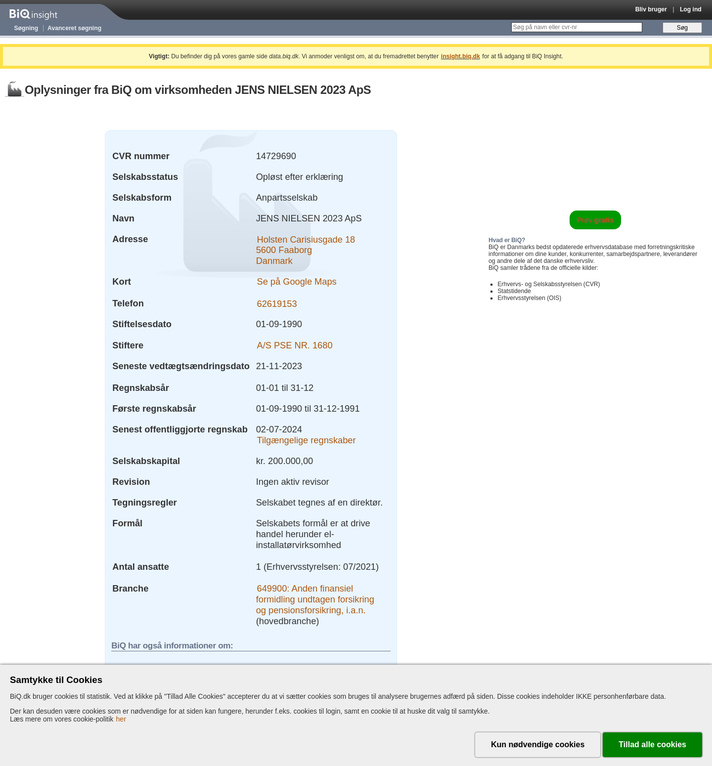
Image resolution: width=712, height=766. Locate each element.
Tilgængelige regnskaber (306, 440)
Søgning (26, 28)
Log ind (691, 9)
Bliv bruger (651, 9)
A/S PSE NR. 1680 (295, 345)
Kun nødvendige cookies (537, 744)
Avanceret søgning (74, 28)
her (121, 719)
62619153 (277, 303)
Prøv (595, 220)
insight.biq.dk (460, 56)
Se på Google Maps (297, 281)
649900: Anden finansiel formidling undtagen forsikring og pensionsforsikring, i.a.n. (315, 599)
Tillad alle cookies (652, 744)
